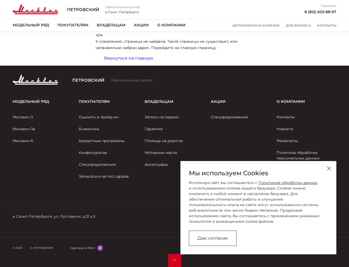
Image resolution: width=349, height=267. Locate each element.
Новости (285, 129)
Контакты (326, 25)
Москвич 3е (24, 129)
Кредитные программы (102, 140)
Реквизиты (287, 140)
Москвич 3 (23, 117)
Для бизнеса (298, 25)
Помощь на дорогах (164, 140)
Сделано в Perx (82, 248)
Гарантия (154, 129)
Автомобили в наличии (255, 25)
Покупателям (72, 25)
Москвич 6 (23, 140)
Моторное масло (161, 152)
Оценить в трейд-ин (99, 117)
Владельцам (111, 25)
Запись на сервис (162, 117)
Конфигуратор (93, 152)
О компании (171, 25)
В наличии (89, 129)
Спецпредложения (97, 164)
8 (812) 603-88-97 (320, 11)
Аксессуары (156, 164)
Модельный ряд (31, 25)
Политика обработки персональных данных (298, 155)
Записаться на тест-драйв (104, 176)
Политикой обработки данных (287, 182)
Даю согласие (213, 238)
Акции (141, 25)
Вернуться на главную (128, 58)
